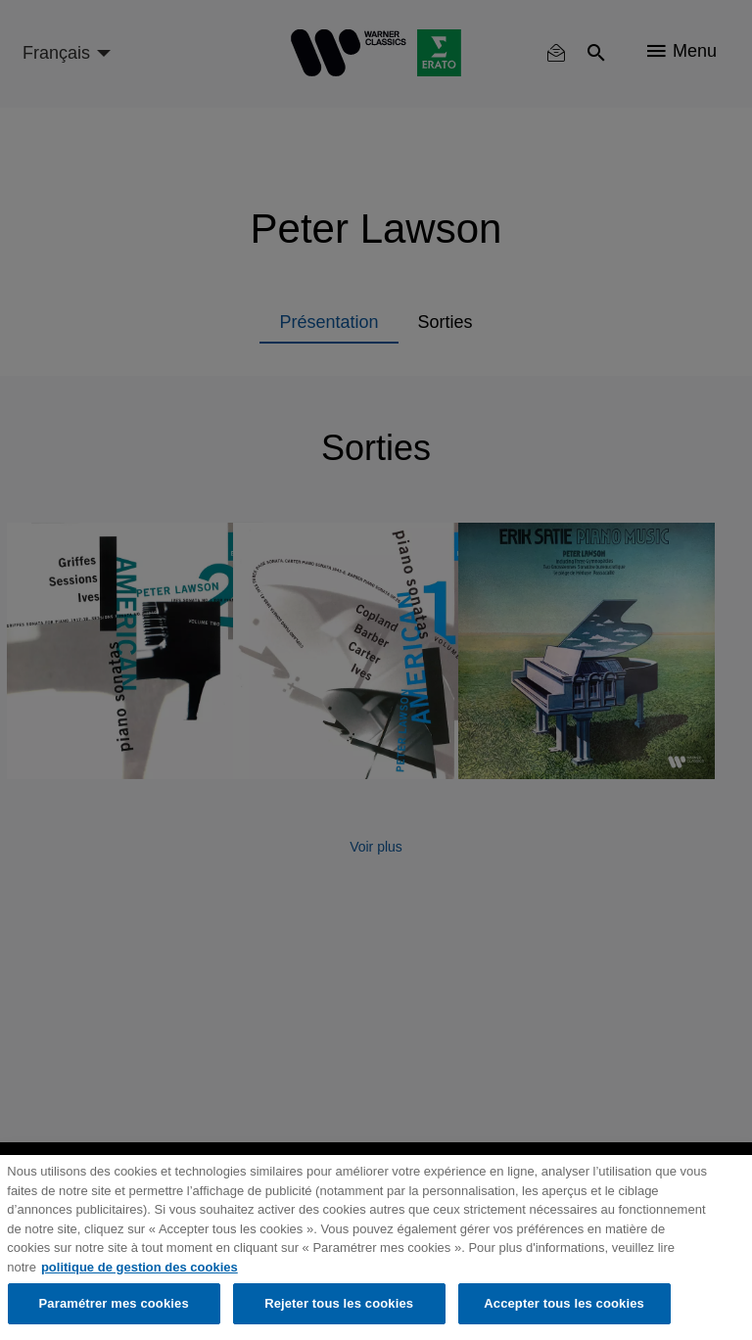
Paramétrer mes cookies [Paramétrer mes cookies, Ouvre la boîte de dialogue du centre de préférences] (114, 1303)
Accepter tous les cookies (564, 1303)
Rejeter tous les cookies (338, 1303)
